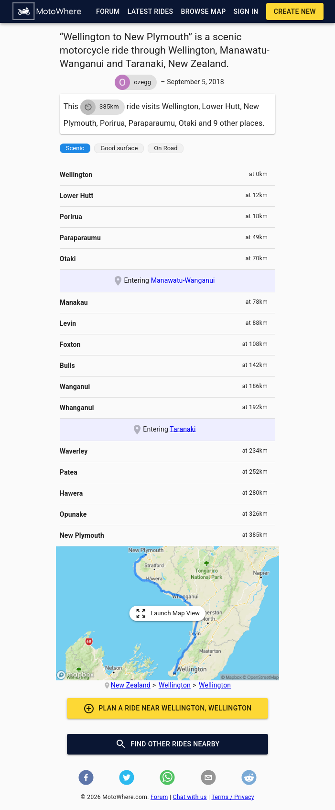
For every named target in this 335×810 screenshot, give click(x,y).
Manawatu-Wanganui (183, 280)
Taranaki (182, 429)
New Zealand (131, 685)
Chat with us (190, 797)
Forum (159, 797)
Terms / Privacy (233, 797)
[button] (47, 11)
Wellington (175, 685)
